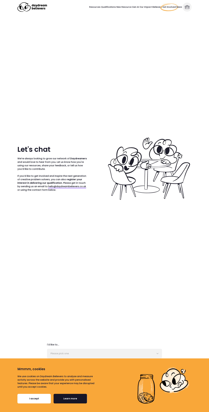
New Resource (90, 7)
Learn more (70, 398)
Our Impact (122, 7)
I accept (34, 398)
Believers (141, 7)
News (173, 7)
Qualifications (71, 7)
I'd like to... (53, 345)
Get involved (156, 7)
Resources (52, 7)
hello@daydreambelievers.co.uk (67, 186)
